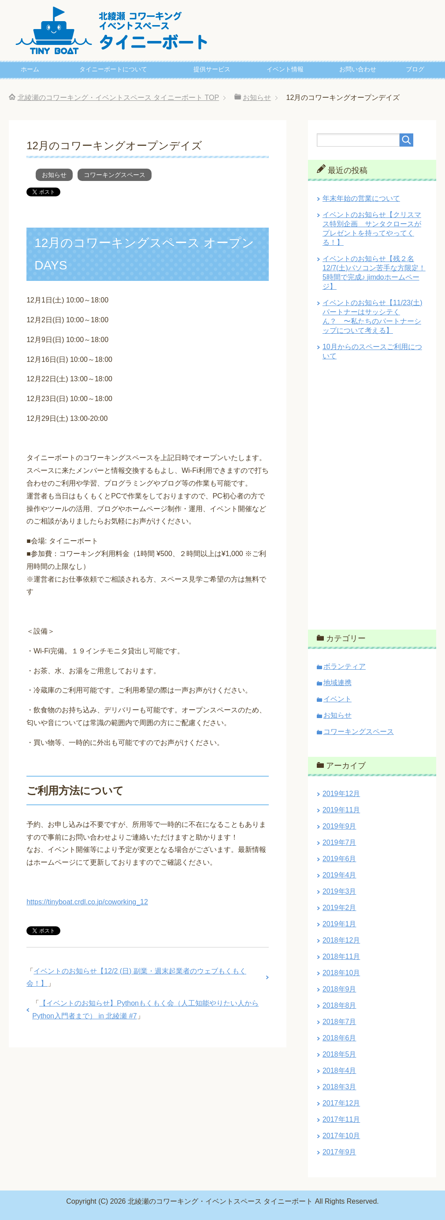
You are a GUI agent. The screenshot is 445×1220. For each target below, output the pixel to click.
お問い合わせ (357, 69)
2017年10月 (341, 1135)
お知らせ (54, 174)
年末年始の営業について (361, 198)
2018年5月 (339, 1054)
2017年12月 (341, 1103)
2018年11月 (341, 956)
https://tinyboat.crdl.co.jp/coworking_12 (87, 902)
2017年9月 (339, 1152)
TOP (118, 97)
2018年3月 (339, 1087)
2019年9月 (339, 826)
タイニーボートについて (113, 69)
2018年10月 (341, 973)
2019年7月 (339, 842)
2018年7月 (339, 1021)
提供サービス (211, 69)
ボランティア (344, 666)
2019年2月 (339, 907)
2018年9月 (339, 989)
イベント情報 (285, 69)
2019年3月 (339, 891)
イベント (337, 699)
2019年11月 (341, 810)
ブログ (415, 69)
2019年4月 (339, 875)
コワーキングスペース (114, 174)
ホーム (30, 69)
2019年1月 (339, 924)
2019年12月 (341, 793)
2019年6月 (339, 858)
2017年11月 (341, 1119)
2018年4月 (339, 1070)
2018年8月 (339, 1005)
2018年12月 (341, 940)
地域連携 (337, 682)
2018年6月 (339, 1038)
